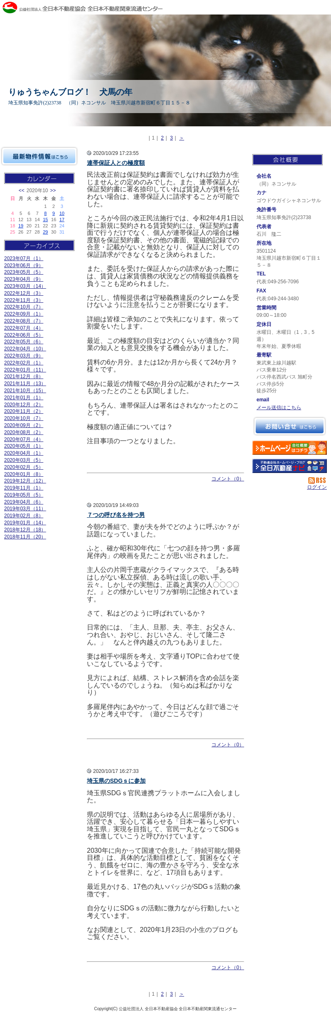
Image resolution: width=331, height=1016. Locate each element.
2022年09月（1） (23, 314)
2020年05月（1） (23, 446)
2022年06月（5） (23, 335)
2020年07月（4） (23, 439)
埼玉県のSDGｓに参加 (116, 780)
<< (21, 190)
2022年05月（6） (23, 342)
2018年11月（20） (25, 537)
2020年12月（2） (23, 405)
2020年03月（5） (23, 460)
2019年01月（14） (25, 523)
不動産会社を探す (289, 466)
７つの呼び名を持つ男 (116, 515)
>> (53, 190)
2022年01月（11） (25, 370)
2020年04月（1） (23, 453)
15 (45, 219)
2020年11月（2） (23, 411)
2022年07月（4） (23, 328)
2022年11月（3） (23, 300)
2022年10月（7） (23, 307)
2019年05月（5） (23, 495)
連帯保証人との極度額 (116, 162)
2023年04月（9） (23, 279)
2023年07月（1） (23, 258)
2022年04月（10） (25, 349)
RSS (317, 480)
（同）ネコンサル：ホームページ (289, 448)
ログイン (317, 487)
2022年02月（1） (23, 363)
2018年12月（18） (25, 530)
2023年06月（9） (23, 265)
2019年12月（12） (25, 481)
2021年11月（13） (25, 383)
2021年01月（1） (23, 398)
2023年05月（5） (23, 272)
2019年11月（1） (23, 488)
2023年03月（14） (25, 286)
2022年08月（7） (23, 321)
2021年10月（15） (25, 390)
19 (20, 225)
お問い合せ (289, 426)
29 (45, 231)
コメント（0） (227, 479)
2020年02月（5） (23, 467)
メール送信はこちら (279, 407)
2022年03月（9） (23, 356)
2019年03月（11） (25, 509)
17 (61, 219)
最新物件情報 (39, 156)
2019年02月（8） (23, 516)
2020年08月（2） (23, 432)
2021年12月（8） (23, 376)
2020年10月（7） (23, 418)
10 (61, 213)
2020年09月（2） (23, 425)
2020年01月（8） (23, 474)
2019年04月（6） (23, 502)
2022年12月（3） (23, 293)
